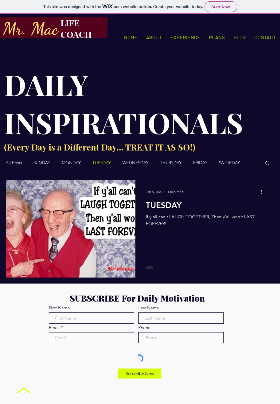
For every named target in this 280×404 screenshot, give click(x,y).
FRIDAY (200, 162)
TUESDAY (101, 162)
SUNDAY (41, 162)
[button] (267, 164)
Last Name (148, 308)
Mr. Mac (30, 28)
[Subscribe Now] (139, 374)
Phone (144, 327)
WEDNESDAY (135, 162)
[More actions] (263, 191)
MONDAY (71, 162)
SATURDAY (229, 162)
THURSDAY (171, 162)
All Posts (14, 162)
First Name (59, 308)
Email (54, 327)
